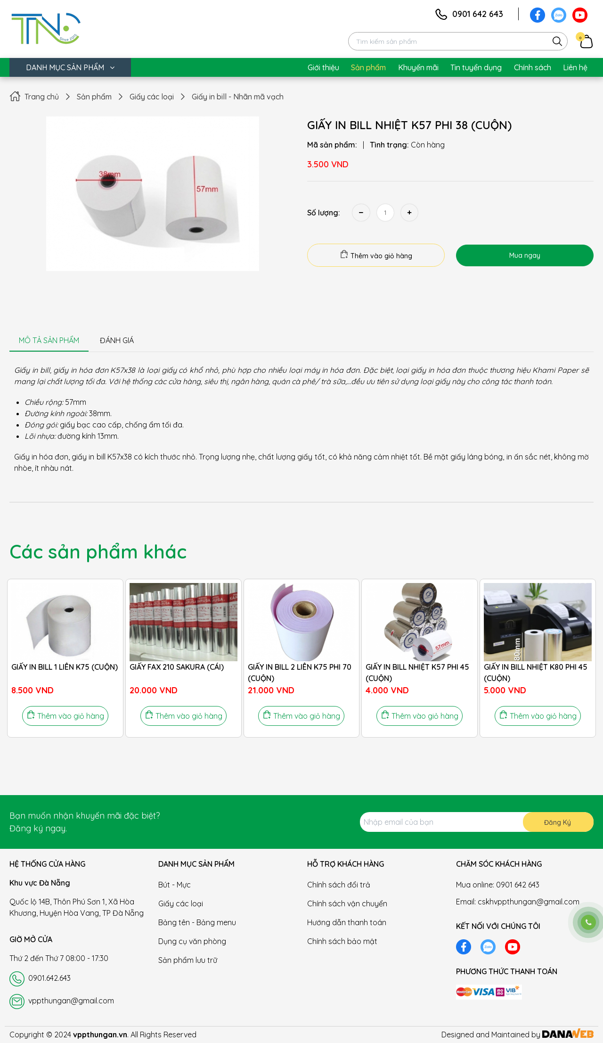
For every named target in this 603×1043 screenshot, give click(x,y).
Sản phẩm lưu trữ (187, 960)
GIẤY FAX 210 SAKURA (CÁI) (177, 667)
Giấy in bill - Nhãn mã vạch (238, 96)
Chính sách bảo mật (342, 941)
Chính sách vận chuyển (347, 903)
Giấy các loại (152, 96)
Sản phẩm (94, 96)
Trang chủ (41, 96)
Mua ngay (524, 255)
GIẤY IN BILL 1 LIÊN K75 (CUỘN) (64, 667)
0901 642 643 (477, 13)
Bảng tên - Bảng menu (197, 922)
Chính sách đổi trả (338, 884)
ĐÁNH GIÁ (117, 340)
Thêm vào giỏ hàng (376, 255)
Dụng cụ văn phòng (192, 941)
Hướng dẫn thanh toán (346, 922)
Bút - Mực (174, 884)
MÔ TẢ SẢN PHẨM (49, 340)
